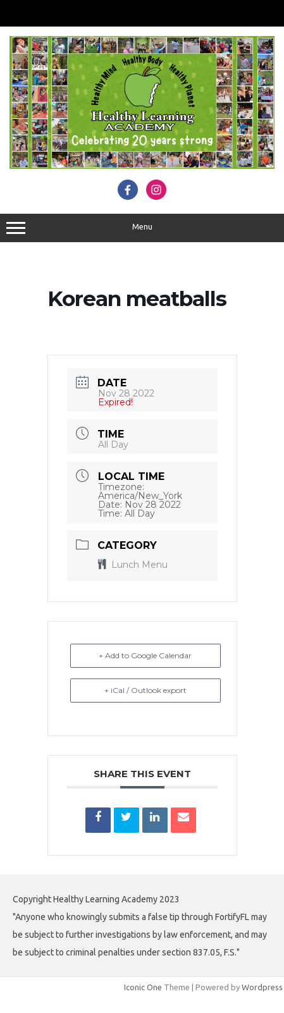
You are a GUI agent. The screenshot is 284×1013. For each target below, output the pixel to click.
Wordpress (262, 987)
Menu (142, 228)
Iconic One (143, 987)
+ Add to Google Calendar (145, 655)
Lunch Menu (133, 564)
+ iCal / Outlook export (145, 690)
